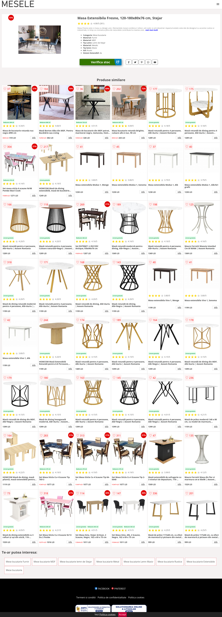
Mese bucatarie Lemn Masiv (138, 561)
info (34, 137)
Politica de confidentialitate (112, 597)
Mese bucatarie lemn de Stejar (76, 561)
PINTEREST (118, 588)
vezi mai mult (151, 30)
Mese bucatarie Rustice (170, 561)
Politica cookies (136, 597)
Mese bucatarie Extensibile (201, 561)
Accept (122, 614)
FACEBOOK (102, 588)
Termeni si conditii (86, 597)
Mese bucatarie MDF (44, 561)
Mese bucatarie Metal (107, 561)
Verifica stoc (106, 62)
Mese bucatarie (14, 570)
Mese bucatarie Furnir (17, 561)
